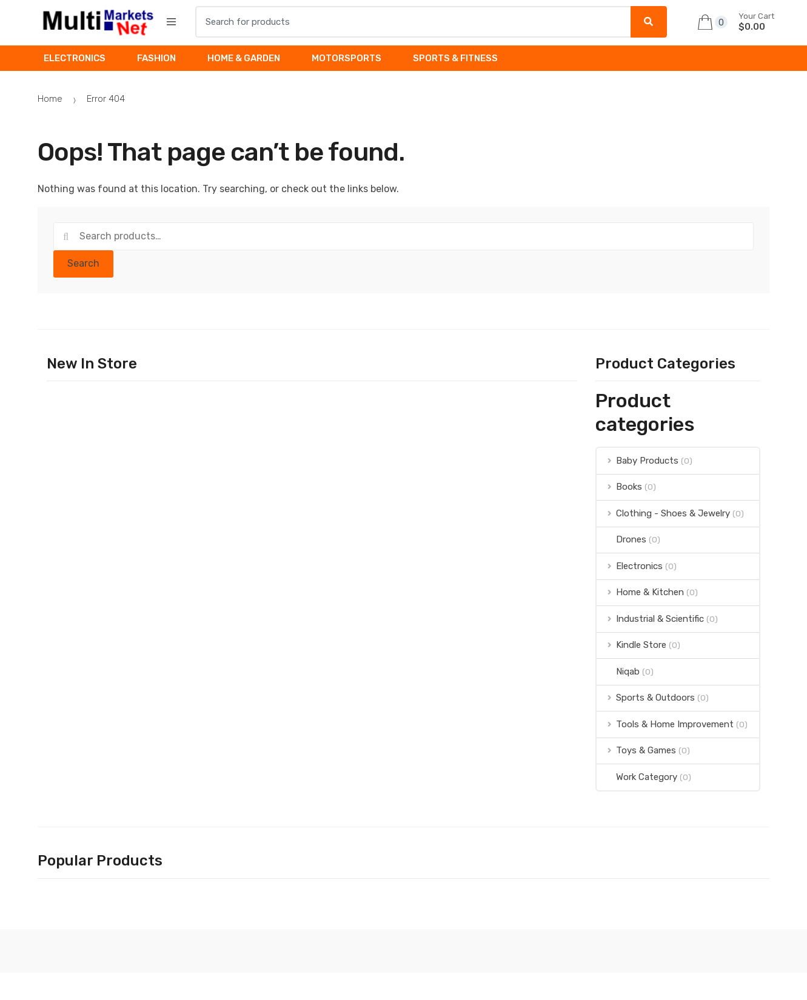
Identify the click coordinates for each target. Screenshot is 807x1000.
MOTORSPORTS (346, 58)
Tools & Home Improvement (665, 724)
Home (50, 98)
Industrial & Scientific (650, 618)
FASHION (156, 58)
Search (83, 263)
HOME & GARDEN (243, 58)
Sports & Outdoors (646, 697)
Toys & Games (636, 750)
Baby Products (637, 460)
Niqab (618, 671)
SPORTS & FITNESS (455, 58)
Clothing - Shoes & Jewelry (663, 513)
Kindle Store (631, 644)
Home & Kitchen (640, 592)
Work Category (637, 777)
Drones (621, 539)
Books (619, 486)
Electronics (630, 566)
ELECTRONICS (74, 58)
